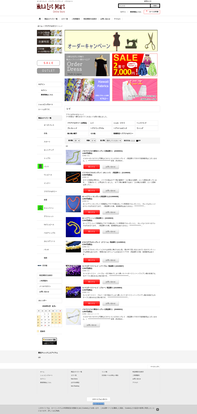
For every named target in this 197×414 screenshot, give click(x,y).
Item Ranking (75, 386)
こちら (57, 411)
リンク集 (104, 371)
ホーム (42, 371)
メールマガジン (45, 286)
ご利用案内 (43, 281)
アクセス (135, 382)
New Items (74, 379)
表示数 (70, 140)
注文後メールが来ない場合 (110, 375)
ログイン (123, 12)
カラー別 (74, 375)
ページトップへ (155, 366)
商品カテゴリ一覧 (76, 371)
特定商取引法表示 (45, 275)
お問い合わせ (44, 292)
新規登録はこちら (135, 12)
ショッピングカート (46, 375)
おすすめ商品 (75, 382)
